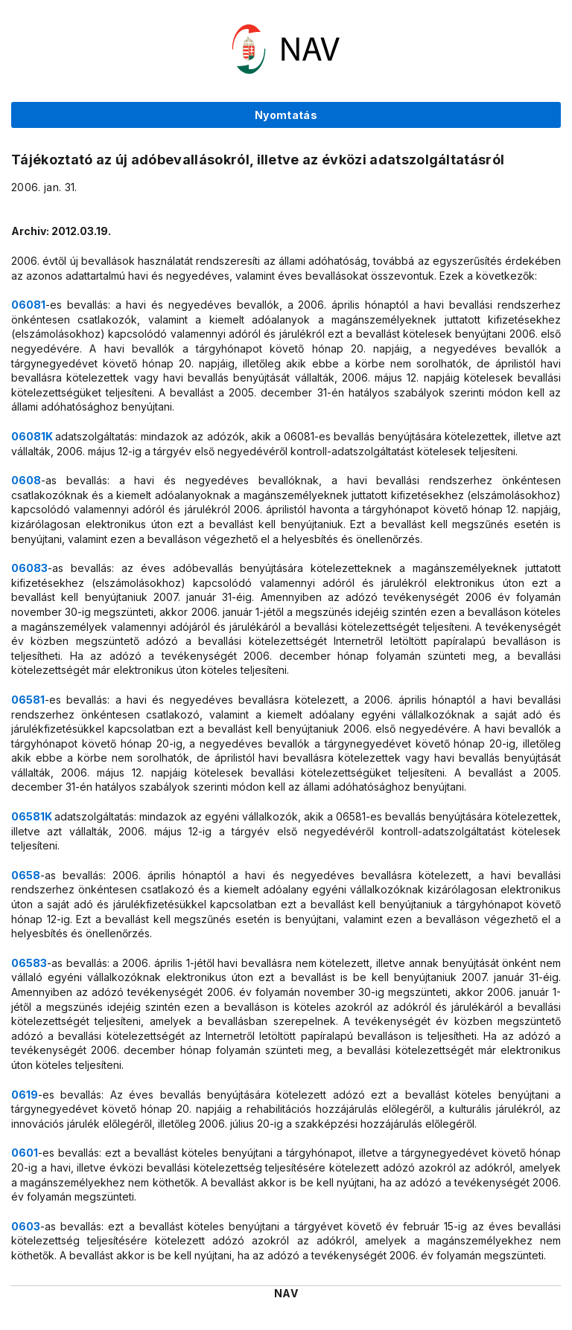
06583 (29, 963)
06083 (29, 568)
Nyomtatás (286, 115)
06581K (32, 816)
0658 (25, 875)
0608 (26, 480)
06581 (28, 699)
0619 (24, 1094)
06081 (28, 304)
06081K (33, 436)
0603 (25, 1226)
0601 (24, 1152)
